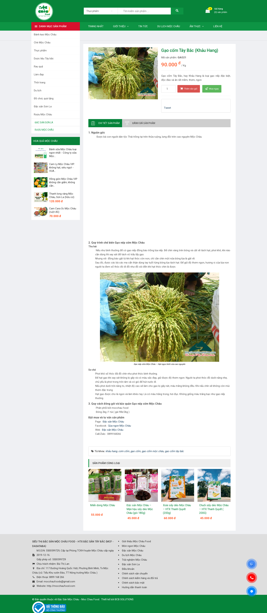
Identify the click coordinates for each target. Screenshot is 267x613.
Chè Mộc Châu (42, 42)
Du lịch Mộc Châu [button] (168, 26)
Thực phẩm (40, 50)
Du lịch (37, 90)
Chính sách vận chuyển (135, 573)
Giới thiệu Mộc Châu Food (136, 541)
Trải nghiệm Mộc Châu (134, 559)
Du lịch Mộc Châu (132, 555)
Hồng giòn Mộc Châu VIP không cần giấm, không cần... (63, 182)
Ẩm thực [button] (197, 26)
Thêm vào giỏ (188, 88)
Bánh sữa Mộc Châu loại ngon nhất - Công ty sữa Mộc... (62, 153)
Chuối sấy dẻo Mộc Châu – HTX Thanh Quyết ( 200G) (214, 509)
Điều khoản (128, 568)
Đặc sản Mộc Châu (114, 421)
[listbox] (101, 11)
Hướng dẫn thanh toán (134, 587)
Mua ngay (212, 88)
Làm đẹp (39, 74)
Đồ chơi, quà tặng (43, 98)
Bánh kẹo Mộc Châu (45, 34)
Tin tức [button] (143, 26)
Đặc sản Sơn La (43, 106)
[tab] (105, 123)
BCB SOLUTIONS (124, 599)
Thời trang (39, 82)
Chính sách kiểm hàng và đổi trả (140, 578)
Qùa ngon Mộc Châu (120, 425)
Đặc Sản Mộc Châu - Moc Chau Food (78, 599)
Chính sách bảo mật (133, 582)
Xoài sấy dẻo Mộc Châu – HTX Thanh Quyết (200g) (177, 509)
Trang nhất (96, 26)
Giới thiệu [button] (121, 26)
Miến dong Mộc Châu (102, 505)
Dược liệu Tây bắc (44, 58)
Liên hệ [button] (217, 26)
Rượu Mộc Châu (43, 114)
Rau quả (38, 66)
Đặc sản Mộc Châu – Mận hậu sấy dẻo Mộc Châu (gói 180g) (140, 509)
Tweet (167, 107)
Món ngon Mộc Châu (133, 546)
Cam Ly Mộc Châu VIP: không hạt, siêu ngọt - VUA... (62, 167)
